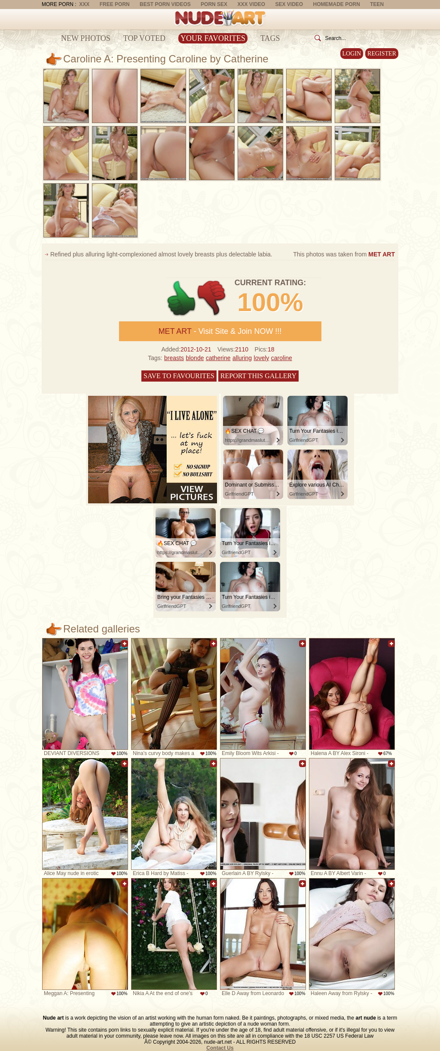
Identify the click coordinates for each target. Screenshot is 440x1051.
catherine (218, 357)
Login (351, 53)
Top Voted (144, 38)
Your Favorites (212, 38)
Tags (270, 38)
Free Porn (115, 4)
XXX (84, 4)
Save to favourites (179, 375)
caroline (281, 357)
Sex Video (289, 4)
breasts (174, 357)
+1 (181, 298)
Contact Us (219, 1048)
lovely (261, 357)
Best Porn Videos (165, 4)
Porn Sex (214, 4)
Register (381, 53)
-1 (212, 298)
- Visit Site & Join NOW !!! (220, 331)
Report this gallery (258, 375)
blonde (195, 357)
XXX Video (251, 4)
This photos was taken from (344, 254)
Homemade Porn (336, 4)
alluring (242, 357)
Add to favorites (124, 643)
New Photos (85, 38)
